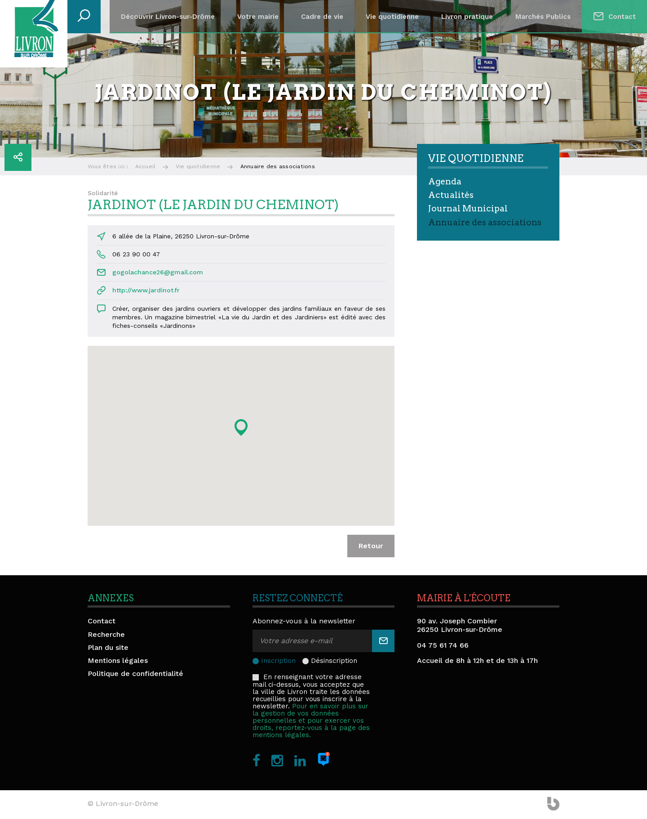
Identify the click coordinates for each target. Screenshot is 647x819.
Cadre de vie (322, 17)
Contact (622, 17)
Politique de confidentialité (135, 673)
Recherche (106, 634)
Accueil (145, 166)
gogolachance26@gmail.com (157, 272)
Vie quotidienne (392, 17)
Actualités (451, 195)
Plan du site (108, 647)
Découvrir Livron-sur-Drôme (168, 17)
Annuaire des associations (484, 222)
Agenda (444, 181)
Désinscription (334, 660)
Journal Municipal (468, 208)
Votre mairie (258, 17)
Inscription (278, 660)
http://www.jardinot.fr (146, 290)
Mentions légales (118, 660)
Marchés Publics (543, 17)
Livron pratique (467, 17)
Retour (371, 546)
